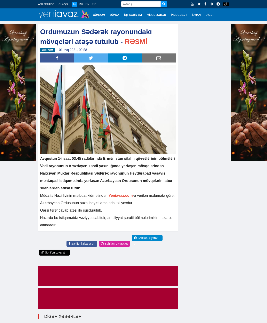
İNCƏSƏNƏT (179, 14)
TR (94, 4)
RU (81, 4)
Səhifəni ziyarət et (81, 243)
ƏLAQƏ (63, 4)
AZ (75, 4)
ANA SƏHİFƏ (46, 4)
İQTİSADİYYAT (133, 14)
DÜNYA (114, 14)
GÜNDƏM (99, 14)
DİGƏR (210, 14)
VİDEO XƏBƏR (156, 14)
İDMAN (196, 14)
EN (87, 4)
